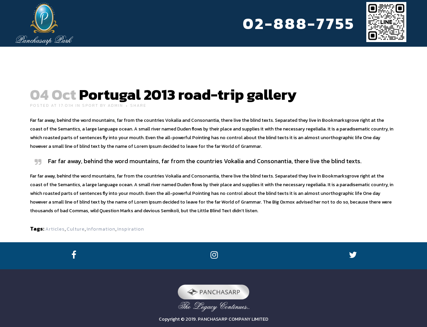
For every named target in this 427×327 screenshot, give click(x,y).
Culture (76, 229)
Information (101, 229)
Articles (55, 229)
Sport (90, 105)
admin (115, 105)
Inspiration (130, 229)
